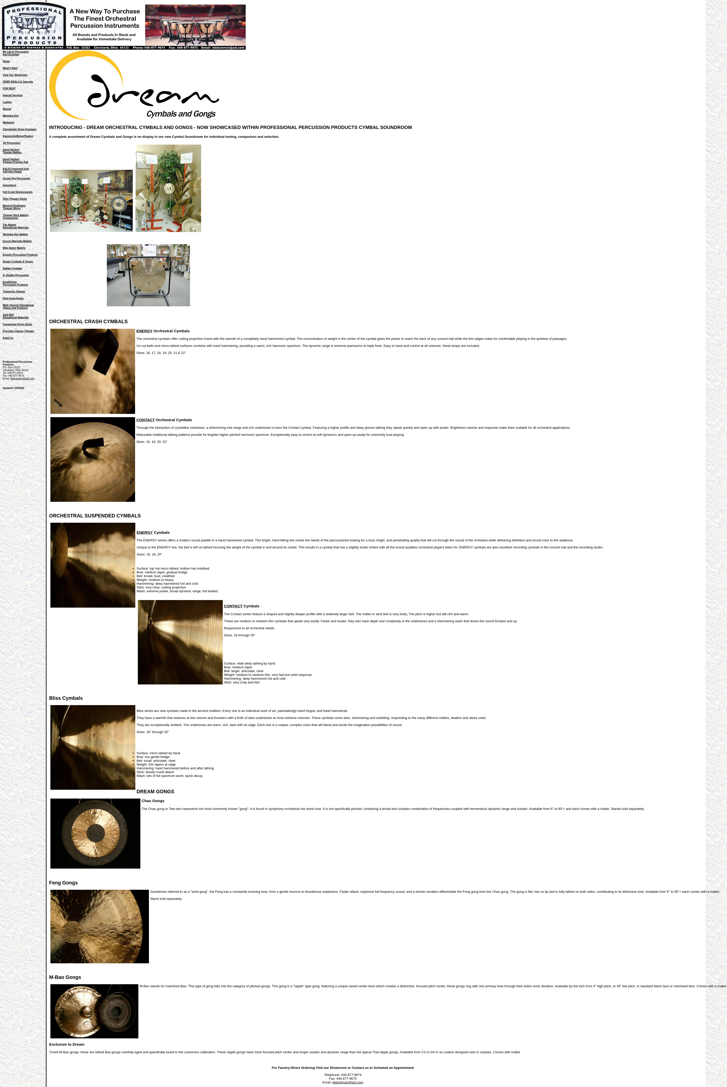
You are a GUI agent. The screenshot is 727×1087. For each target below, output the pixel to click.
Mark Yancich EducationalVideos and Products (18, 306)
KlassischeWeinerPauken (18, 136)
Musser (7, 109)
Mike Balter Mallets (14, 248)
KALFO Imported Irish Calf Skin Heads (16, 170)
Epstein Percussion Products (20, 254)
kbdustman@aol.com (22, 378)
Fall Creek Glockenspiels (18, 192)
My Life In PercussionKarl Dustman (16, 53)
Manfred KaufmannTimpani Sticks (14, 207)
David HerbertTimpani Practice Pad (15, 160)
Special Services (13, 95)
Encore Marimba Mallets (17, 241)
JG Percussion (11, 143)
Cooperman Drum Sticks (17, 324)
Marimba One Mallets (15, 234)
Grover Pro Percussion (16, 178)
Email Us (8, 338)
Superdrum (9, 185)
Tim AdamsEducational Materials (16, 226)
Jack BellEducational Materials (16, 316)
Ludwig (7, 102)
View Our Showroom (15, 75)
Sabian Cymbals (12, 268)
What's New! (10, 68)
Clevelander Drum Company (20, 129)
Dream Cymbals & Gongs (18, 261)
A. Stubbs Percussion (16, 275)
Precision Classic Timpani (18, 331)
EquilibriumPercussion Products (15, 283)
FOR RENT (9, 88)
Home (6, 61)
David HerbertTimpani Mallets (12, 151)
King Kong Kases (13, 298)
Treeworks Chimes (14, 291)
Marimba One (11, 115)
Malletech (8, 122)
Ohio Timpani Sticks (15, 198)
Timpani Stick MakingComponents (15, 216)
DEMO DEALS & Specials (18, 81)
